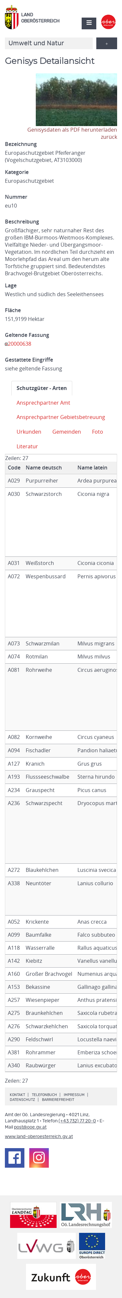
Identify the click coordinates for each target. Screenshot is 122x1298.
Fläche (13, 310)
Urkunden (29, 431)
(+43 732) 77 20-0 (77, 1121)
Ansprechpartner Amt (43, 402)
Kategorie (17, 172)
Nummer (16, 196)
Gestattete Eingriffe (29, 359)
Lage (11, 285)
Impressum (74, 1095)
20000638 (19, 343)
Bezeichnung (21, 144)
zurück (109, 136)
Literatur (27, 446)
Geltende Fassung (27, 335)
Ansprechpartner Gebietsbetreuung (61, 417)
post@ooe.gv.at (30, 1127)
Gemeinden (66, 431)
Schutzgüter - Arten (42, 388)
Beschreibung (22, 221)
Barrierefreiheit (58, 1100)
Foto (97, 431)
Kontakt (17, 1095)
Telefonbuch (44, 1095)
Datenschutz (22, 1100)
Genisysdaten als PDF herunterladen (72, 129)
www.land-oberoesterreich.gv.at (39, 1136)
